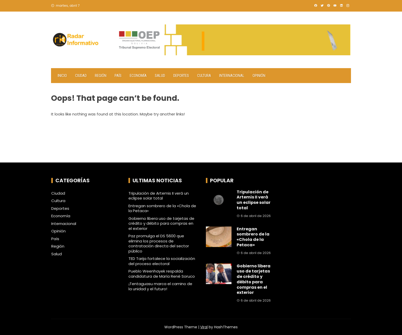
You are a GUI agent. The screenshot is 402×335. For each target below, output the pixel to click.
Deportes (181, 75)
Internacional (231, 75)
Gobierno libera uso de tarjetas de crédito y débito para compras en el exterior (161, 223)
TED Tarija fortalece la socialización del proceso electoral (161, 261)
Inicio (62, 75)
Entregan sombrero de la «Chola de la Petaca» (162, 208)
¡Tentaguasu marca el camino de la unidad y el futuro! (160, 286)
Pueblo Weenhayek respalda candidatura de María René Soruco (161, 273)
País (118, 75)
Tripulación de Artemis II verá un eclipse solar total (158, 196)
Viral (204, 327)
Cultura (204, 75)
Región (100, 75)
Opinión (259, 75)
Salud (160, 75)
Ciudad (81, 75)
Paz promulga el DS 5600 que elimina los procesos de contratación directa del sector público (158, 243)
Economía (138, 75)
